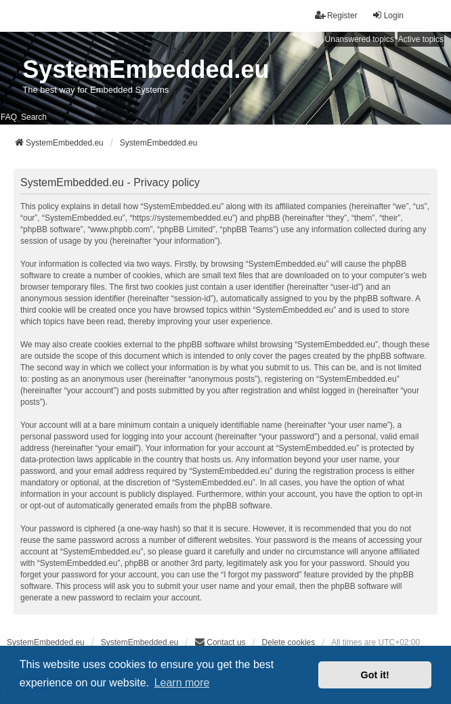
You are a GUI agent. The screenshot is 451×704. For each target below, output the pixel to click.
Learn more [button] (182, 682)
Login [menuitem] (388, 15)
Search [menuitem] (34, 117)
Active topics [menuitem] (421, 39)
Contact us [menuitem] (219, 642)
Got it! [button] (375, 674)
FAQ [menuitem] (9, 117)
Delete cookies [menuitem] (289, 642)
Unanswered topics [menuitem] (359, 39)
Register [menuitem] (336, 15)
